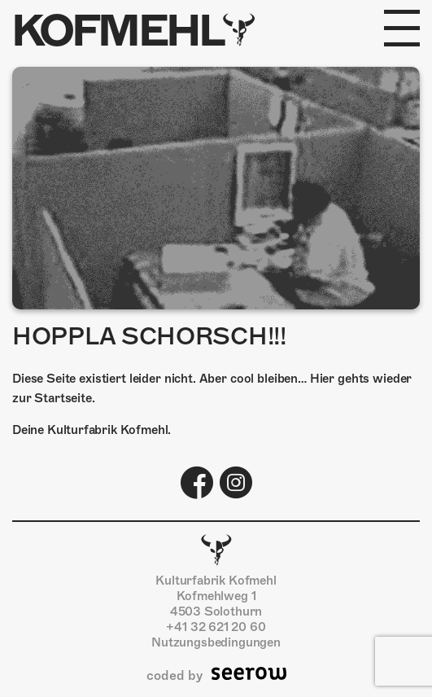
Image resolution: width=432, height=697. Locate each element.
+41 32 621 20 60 (215, 627)
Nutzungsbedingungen (216, 642)
